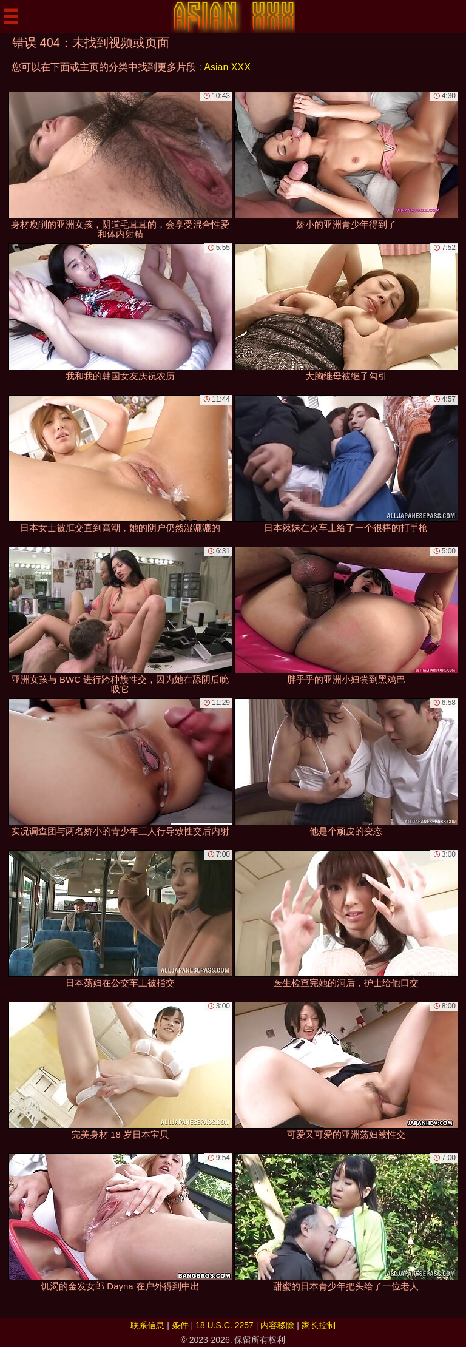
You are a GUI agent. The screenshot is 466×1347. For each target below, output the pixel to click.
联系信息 (147, 1325)
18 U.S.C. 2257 (224, 1325)
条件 (180, 1325)
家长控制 (319, 1325)
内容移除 (277, 1325)
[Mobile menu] (11, 16)
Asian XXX (227, 67)
